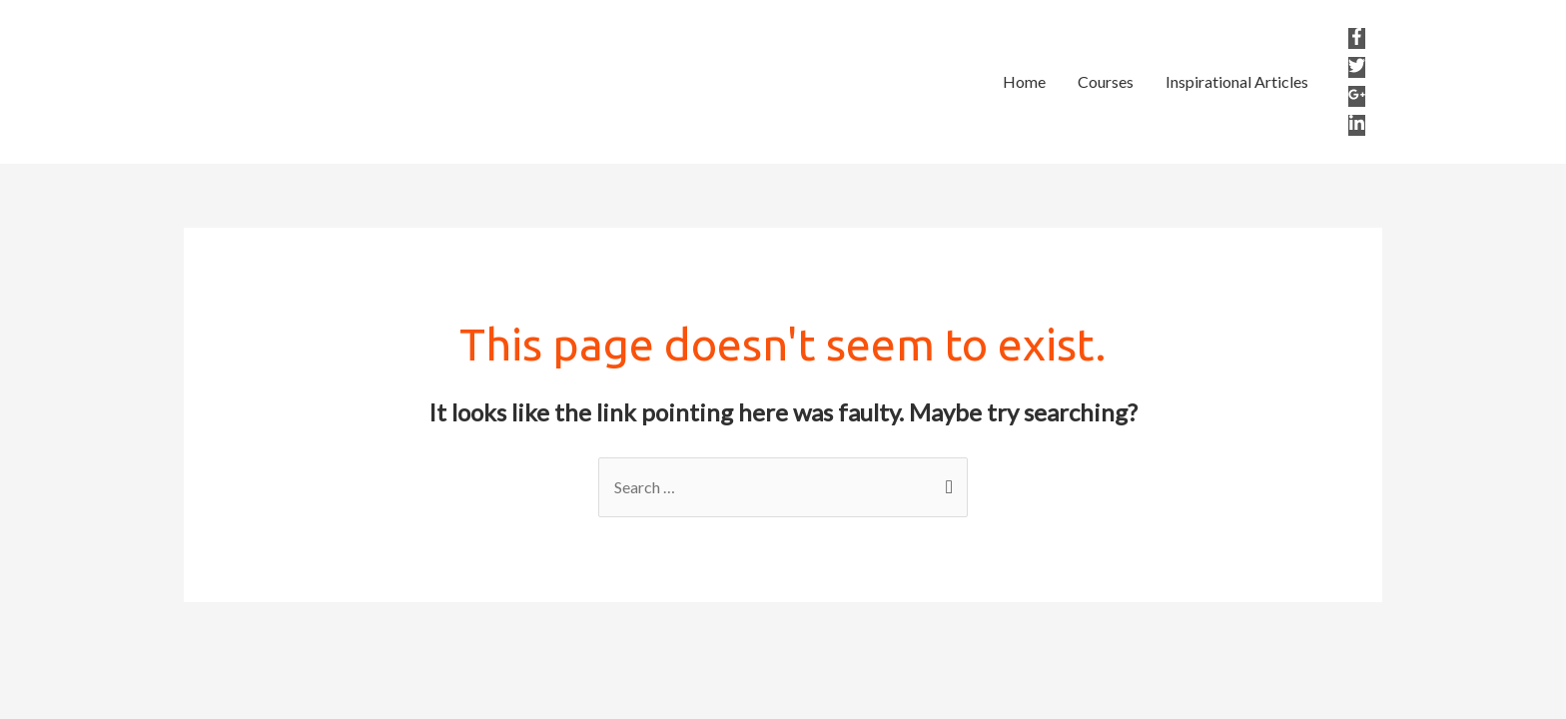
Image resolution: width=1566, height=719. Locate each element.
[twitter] (1357, 67)
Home (1024, 81)
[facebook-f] (1357, 38)
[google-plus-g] (1357, 96)
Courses (1106, 81)
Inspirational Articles (1237, 81)
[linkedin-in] (1356, 125)
